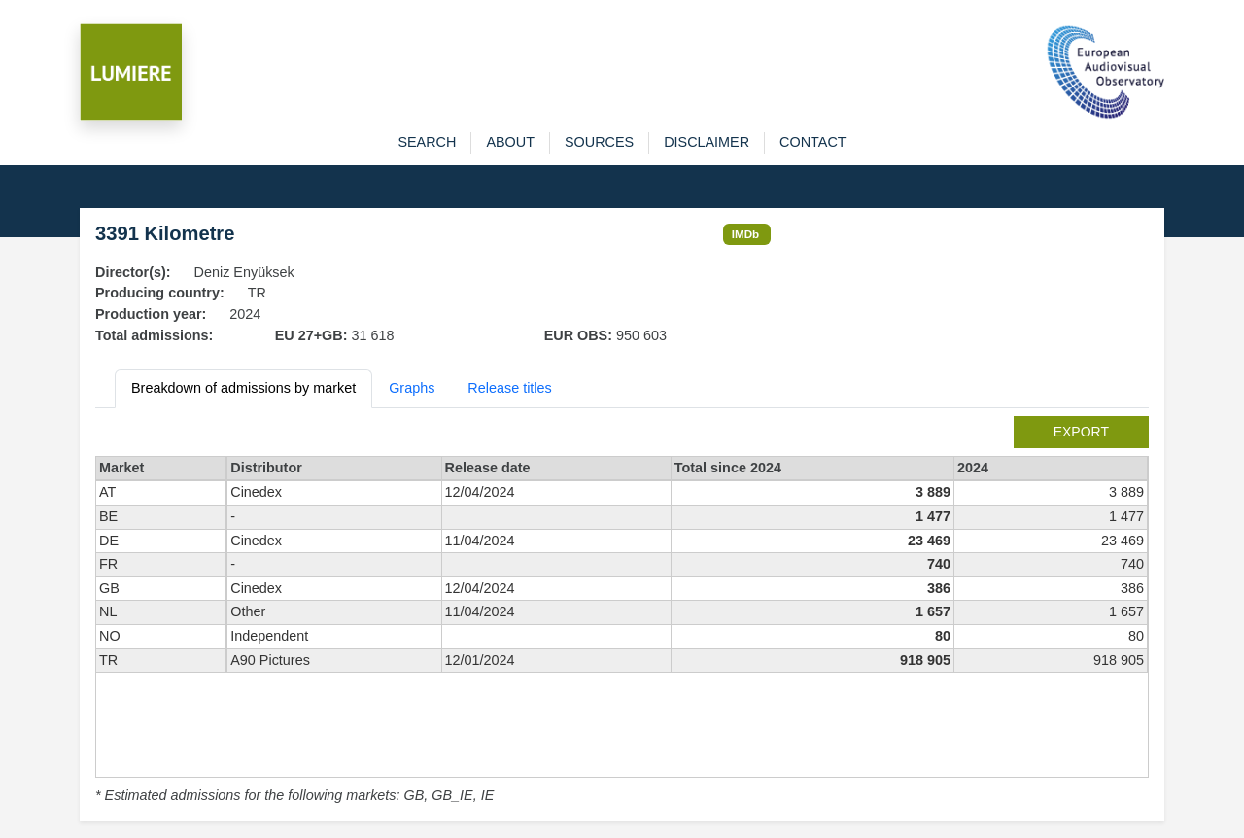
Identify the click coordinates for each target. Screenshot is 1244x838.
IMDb (746, 233)
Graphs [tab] (411, 388)
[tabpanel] (622, 611)
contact (812, 142)
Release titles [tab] (509, 388)
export (1081, 431)
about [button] (510, 142)
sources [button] (599, 142)
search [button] (426, 142)
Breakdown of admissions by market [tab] (243, 388)
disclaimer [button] (706, 142)
